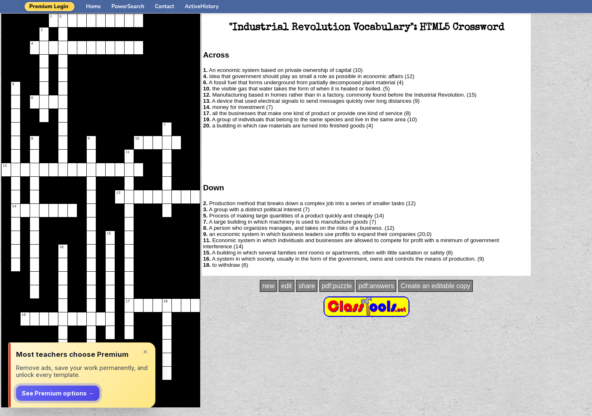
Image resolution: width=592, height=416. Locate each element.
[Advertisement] (366, 155)
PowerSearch (127, 6)
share (306, 285)
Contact (164, 6)
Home (93, 6)
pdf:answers (376, 285)
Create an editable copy (435, 285)
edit (286, 285)
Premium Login (48, 6)
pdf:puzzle (337, 285)
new (268, 285)
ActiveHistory (202, 6)
